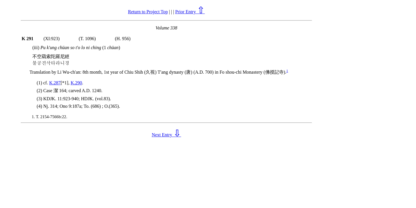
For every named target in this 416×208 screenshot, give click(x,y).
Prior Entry (190, 11)
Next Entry (166, 134)
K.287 (55, 82)
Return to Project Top (148, 11)
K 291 (27, 38)
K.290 (76, 82)
